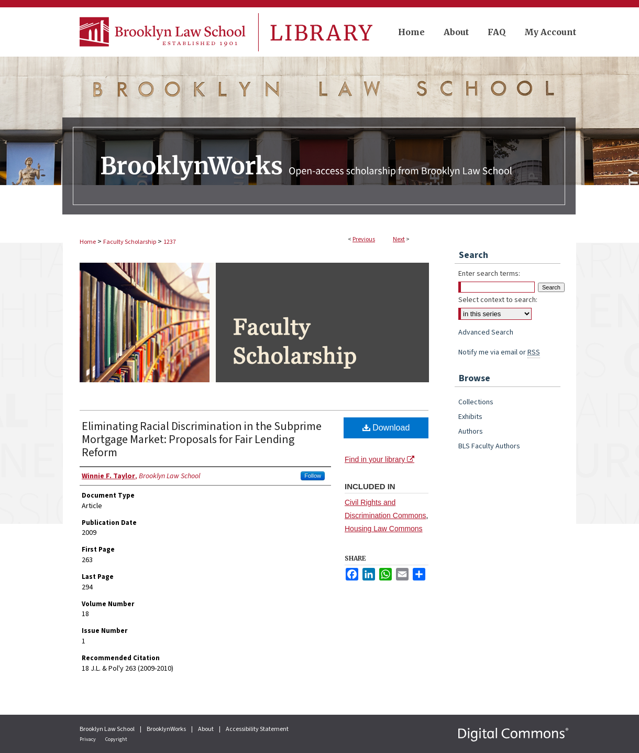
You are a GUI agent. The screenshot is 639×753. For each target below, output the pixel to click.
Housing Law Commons (384, 528)
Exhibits (470, 417)
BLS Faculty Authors (489, 446)
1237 (169, 242)
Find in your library (379, 459)
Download (386, 427)
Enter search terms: (489, 273)
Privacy (88, 739)
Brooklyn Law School (108, 729)
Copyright (116, 739)
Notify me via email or (499, 352)
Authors (470, 431)
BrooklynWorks (167, 729)
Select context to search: (497, 300)
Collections (475, 402)
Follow (312, 475)
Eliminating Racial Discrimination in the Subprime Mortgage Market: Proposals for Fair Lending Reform (202, 439)
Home (88, 242)
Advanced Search (485, 332)
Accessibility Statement (257, 729)
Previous (363, 239)
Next (399, 239)
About (206, 729)
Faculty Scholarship (129, 242)
